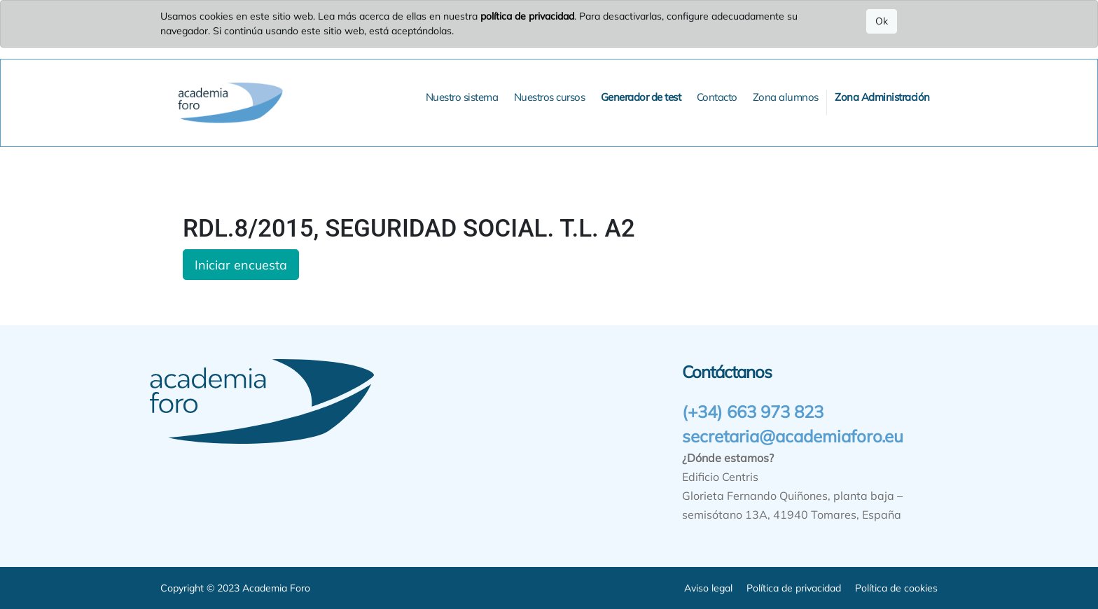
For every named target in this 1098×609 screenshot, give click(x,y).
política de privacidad (527, 16)
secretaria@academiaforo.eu (792, 436)
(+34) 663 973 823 (753, 411)
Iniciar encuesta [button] (241, 264)
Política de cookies (896, 588)
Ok (881, 21)
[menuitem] (462, 98)
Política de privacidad (793, 588)
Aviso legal (708, 588)
